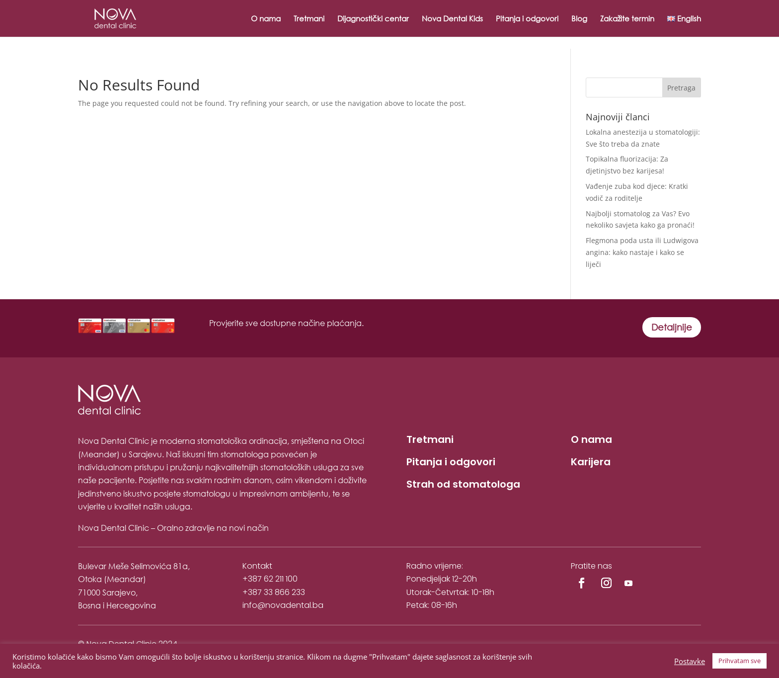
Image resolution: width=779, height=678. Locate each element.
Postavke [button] (689, 661)
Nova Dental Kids (452, 19)
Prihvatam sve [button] (739, 660)
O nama (266, 19)
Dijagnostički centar (373, 19)
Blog (579, 19)
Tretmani (309, 19)
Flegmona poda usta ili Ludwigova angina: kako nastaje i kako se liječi (642, 252)
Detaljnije (671, 327)
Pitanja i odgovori (527, 19)
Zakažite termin (627, 19)
